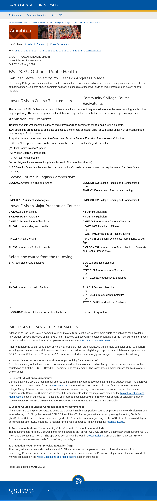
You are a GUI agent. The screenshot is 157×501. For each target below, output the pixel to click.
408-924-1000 (121, 490)
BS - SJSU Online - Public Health (87, 22)
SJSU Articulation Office (18, 22)
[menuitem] (15, 15)
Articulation (15, 15)
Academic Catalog (35, 44)
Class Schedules (59, 44)
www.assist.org (60, 385)
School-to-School (38, 22)
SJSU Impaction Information (95, 340)
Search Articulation (36, 15)
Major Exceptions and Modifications (56, 456)
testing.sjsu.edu (115, 421)
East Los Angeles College (60, 22)
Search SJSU (57, 15)
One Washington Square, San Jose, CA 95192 (77, 490)
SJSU (34, 5)
